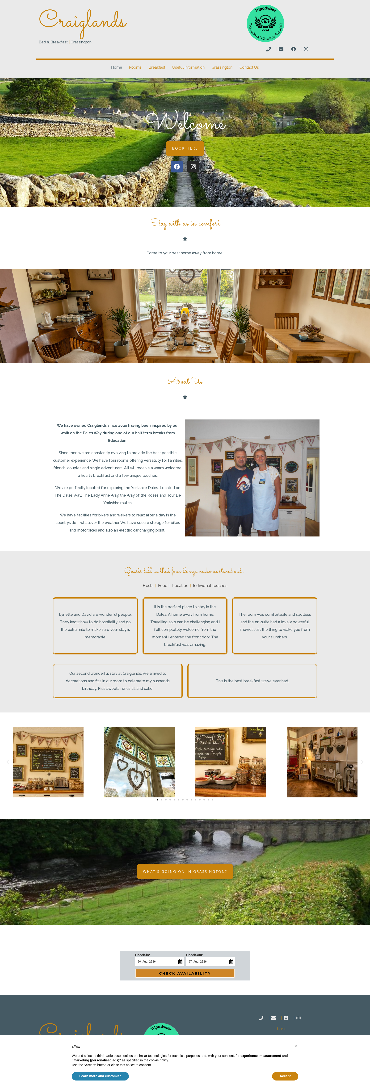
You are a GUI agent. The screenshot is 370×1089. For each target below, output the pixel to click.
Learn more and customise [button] (100, 1076)
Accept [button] (285, 1076)
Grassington (222, 67)
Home (116, 67)
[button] (8, 762)
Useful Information (188, 67)
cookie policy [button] (158, 1060)
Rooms (135, 67)
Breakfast (157, 67)
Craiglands (82, 21)
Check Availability (185, 973)
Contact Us (249, 67)
